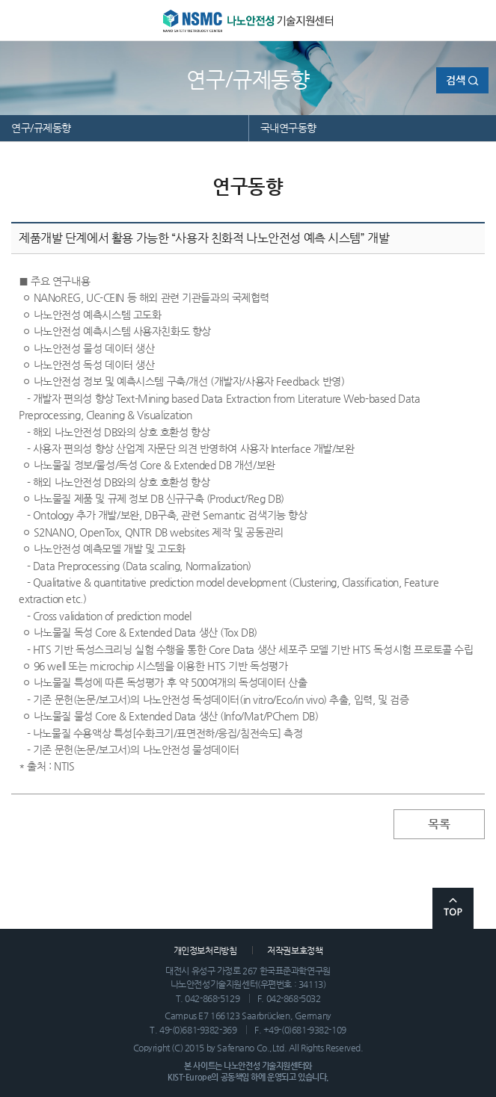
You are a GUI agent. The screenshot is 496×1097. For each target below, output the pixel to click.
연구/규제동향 (41, 128)
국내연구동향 (288, 128)
